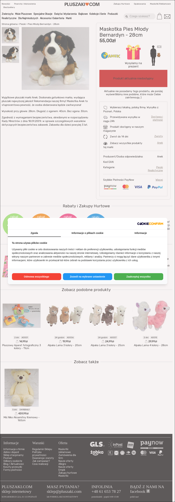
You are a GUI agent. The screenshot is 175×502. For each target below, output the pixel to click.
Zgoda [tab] (34, 233)
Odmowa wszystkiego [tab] (36, 276)
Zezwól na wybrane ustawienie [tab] (87, 276)
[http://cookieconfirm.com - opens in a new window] (150, 223)
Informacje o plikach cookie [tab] (88, 233)
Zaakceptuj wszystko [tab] (138, 276)
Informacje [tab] (141, 233)
